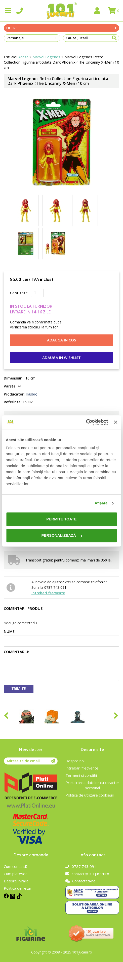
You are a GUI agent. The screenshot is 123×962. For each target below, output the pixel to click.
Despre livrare (16, 880)
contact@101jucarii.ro (87, 873)
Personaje (32, 38)
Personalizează (61, 535)
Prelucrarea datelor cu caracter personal (92, 785)
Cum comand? (16, 866)
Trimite (18, 688)
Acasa (23, 56)
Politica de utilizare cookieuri (89, 795)
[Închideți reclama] (115, 422)
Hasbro (31, 394)
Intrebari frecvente (48, 593)
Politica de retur (17, 888)
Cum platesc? (15, 873)
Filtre (61, 28)
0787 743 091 (80, 866)
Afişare (101, 503)
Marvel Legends (46, 56)
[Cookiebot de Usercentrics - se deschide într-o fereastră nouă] (86, 422)
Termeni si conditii (81, 775)
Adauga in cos (61, 339)
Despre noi (75, 760)
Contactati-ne (80, 880)
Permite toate (61, 519)
